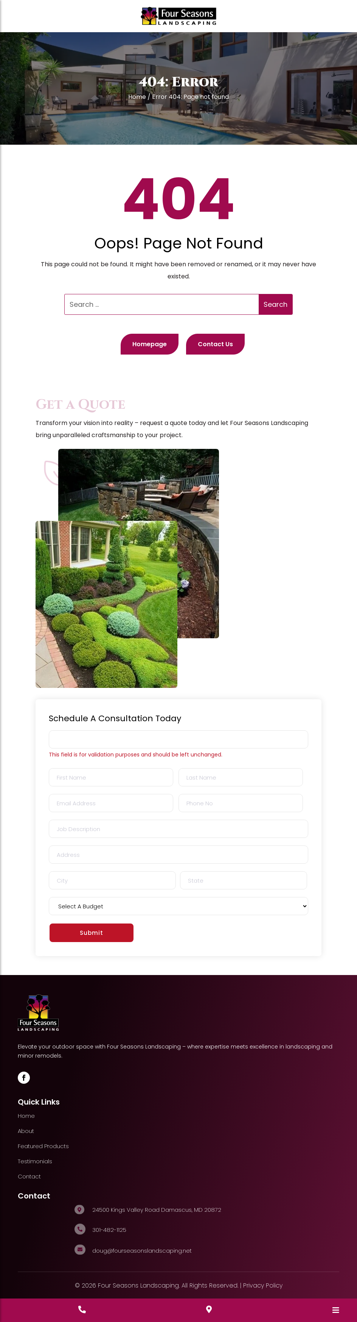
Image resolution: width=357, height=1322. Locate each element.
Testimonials (35, 1161)
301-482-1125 (109, 1230)
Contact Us (215, 344)
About (26, 1131)
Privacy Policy (262, 1285)
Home (137, 96)
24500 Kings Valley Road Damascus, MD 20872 (156, 1210)
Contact (29, 1176)
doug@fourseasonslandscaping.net (142, 1251)
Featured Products (43, 1146)
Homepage (149, 344)
